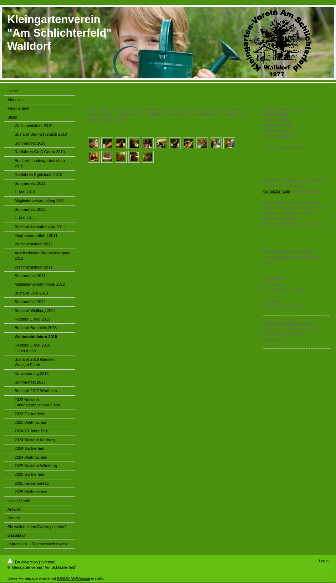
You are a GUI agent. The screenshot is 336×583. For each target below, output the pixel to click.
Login (324, 561)
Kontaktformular (276, 191)
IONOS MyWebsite (73, 578)
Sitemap (48, 562)
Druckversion (23, 562)
